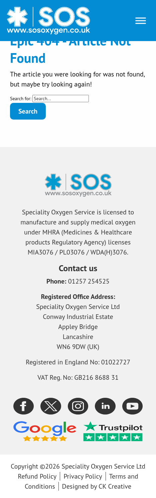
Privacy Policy (82, 476)
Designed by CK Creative (97, 486)
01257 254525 (89, 281)
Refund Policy (37, 476)
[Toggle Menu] (140, 20)
